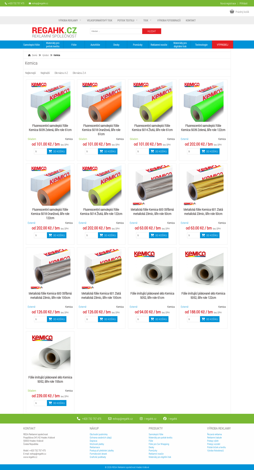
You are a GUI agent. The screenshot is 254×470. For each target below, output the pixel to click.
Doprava (93, 440)
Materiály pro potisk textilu (52, 44)
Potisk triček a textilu (216, 447)
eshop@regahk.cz (40, 3)
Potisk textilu (125, 20)
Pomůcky (137, 44)
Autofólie (95, 44)
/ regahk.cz (148, 419)
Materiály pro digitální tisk (180, 44)
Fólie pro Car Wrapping (159, 444)
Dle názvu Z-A (79, 73)
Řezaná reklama (214, 434)
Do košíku (57, 151)
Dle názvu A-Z (61, 73)
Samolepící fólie (31, 44)
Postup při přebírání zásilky (102, 450)
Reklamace (95, 447)
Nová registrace (228, 3)
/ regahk (170, 419)
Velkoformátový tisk (99, 20)
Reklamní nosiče (159, 44)
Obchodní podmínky (99, 434)
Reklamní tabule (214, 437)
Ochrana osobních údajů (101, 437)
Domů (34, 55)
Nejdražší (45, 73)
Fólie (73, 44)
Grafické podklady (98, 457)
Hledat (152, 31)
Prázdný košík (239, 11)
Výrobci (45, 55)
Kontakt (191, 20)
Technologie (201, 44)
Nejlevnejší (30, 73)
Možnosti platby (97, 444)
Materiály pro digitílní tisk (160, 457)
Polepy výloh (213, 440)
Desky (116, 44)
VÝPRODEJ (222, 44)
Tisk (145, 20)
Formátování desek (98, 453)
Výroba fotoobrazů (169, 20)
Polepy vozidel (213, 444)
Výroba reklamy (68, 20)
